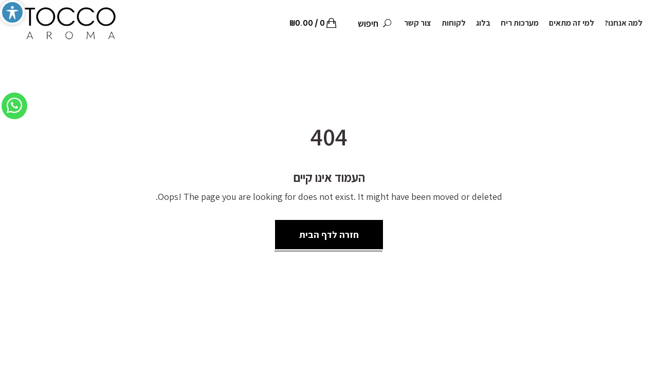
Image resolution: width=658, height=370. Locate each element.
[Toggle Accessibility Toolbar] (12, 12)
